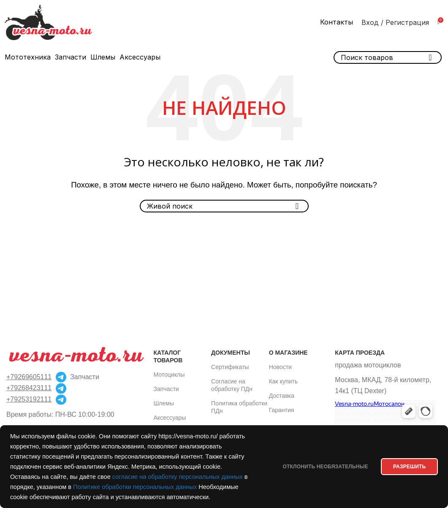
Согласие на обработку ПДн (232, 385)
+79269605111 (29, 376)
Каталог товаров (168, 356)
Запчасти (166, 389)
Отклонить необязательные (315, 462)
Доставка (281, 395)
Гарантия (281, 410)
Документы (230, 352)
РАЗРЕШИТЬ (406, 462)
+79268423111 (29, 387)
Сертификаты (230, 367)
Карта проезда (360, 352)
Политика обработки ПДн (239, 407)
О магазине (288, 352)
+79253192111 (29, 399)
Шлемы (164, 403)
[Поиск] (224, 206)
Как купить (283, 381)
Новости (280, 367)
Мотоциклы (169, 374)
